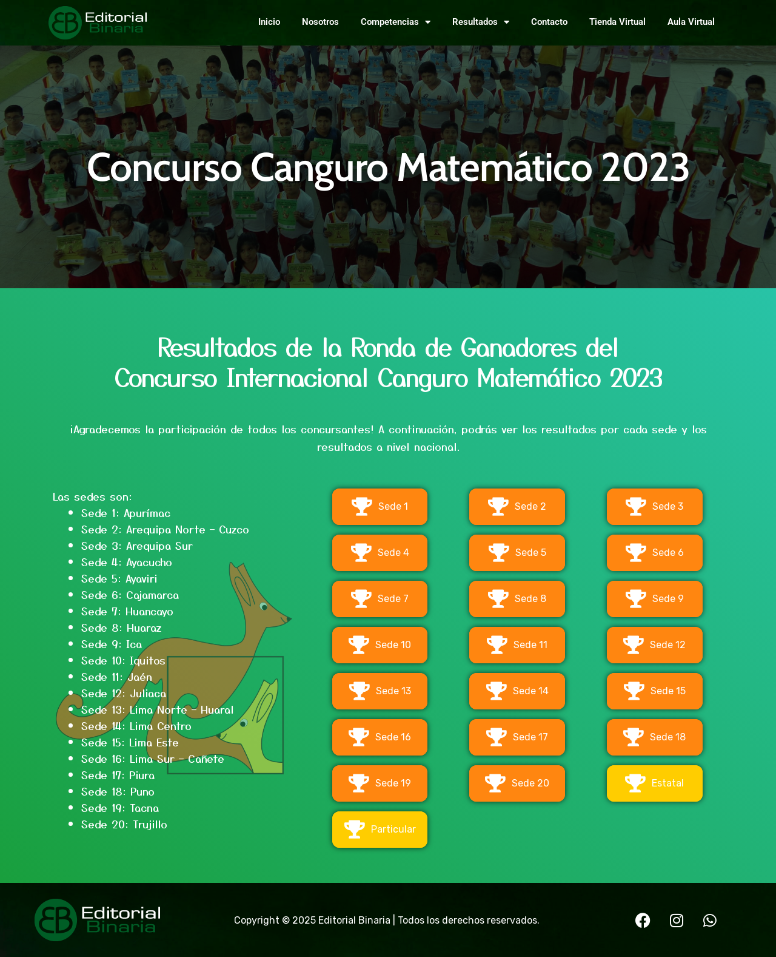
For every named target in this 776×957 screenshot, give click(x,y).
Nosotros (320, 21)
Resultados (480, 22)
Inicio (269, 21)
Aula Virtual (691, 21)
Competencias (395, 22)
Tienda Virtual (617, 21)
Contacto (549, 21)
